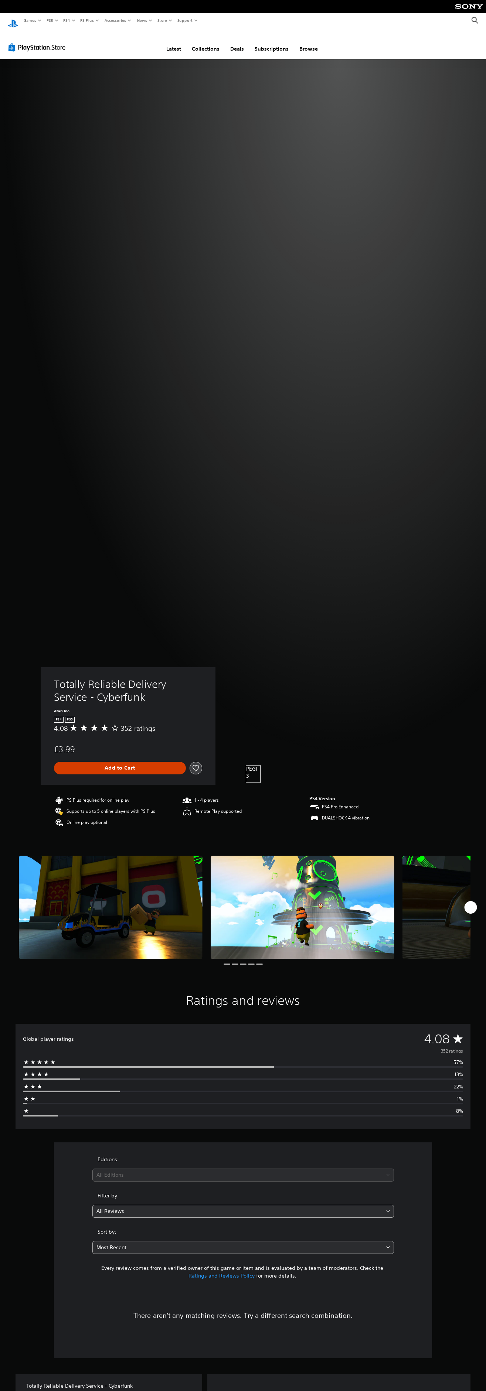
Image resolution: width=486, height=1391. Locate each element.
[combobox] (243, 1168)
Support (184, 20)
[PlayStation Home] (13, 20)
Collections (206, 41)
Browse (308, 41)
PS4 (66, 20)
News (142, 20)
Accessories (115, 20)
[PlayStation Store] (38, 40)
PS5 (49, 20)
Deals (237, 41)
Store (162, 20)
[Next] (470, 900)
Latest (173, 41)
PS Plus (87, 20)
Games (29, 20)
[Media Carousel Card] (111, 900)
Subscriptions (272, 41)
